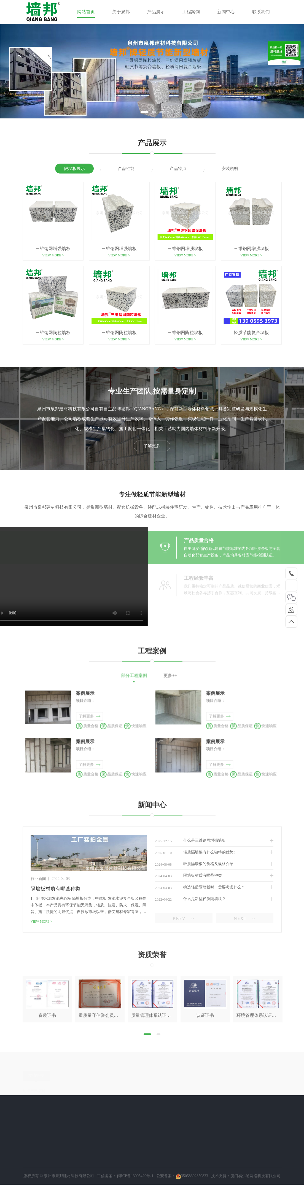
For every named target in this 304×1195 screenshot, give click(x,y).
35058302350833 (192, 1191)
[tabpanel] (152, 71)
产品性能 (126, 169)
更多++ (160, 679)
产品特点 (178, 169)
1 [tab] (144, 112)
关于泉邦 (121, 11)
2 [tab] (154, 112)
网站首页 (86, 11)
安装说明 (230, 169)
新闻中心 (226, 11)
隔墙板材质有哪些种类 (190, 914)
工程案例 (191, 11)
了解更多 (152, 477)
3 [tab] (161, 112)
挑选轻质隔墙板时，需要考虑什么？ (202, 927)
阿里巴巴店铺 (34, 1100)
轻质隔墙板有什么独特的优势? (197, 888)
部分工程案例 (144, 679)
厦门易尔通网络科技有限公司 (255, 1191)
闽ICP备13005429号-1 (135, 1191)
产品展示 (156, 11)
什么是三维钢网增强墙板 (192, 875)
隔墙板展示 (74, 169)
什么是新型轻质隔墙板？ (192, 940)
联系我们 (261, 11)
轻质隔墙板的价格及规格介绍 (196, 901)
